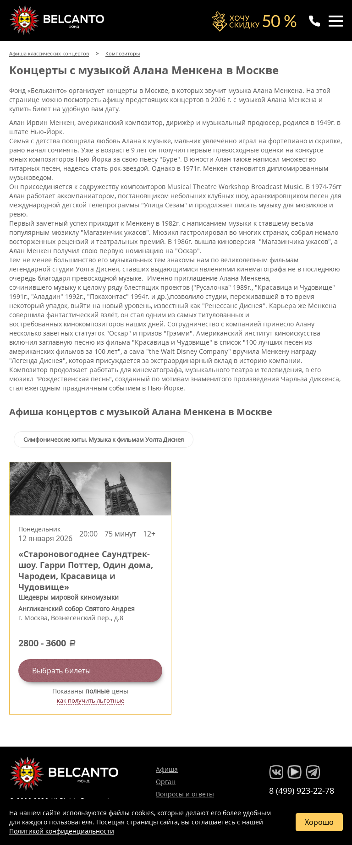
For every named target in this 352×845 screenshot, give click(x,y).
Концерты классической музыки (57, 20)
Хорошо (319, 822)
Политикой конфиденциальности (61, 831)
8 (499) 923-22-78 (301, 790)
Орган (166, 781)
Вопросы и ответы (185, 794)
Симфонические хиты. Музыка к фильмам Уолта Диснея (103, 439)
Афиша (167, 769)
